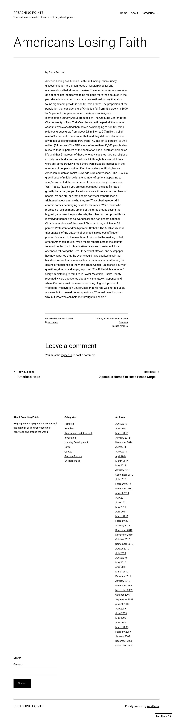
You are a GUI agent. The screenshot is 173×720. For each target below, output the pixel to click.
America (124, 326)
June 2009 (121, 613)
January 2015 (122, 437)
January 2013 (122, 470)
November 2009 (124, 590)
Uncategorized (72, 460)
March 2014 (121, 460)
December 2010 (123, 530)
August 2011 (122, 493)
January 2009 (122, 636)
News (67, 446)
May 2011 (120, 507)
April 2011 (120, 511)
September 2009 (124, 599)
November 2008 (124, 645)
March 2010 (121, 571)
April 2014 (120, 456)
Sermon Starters (73, 456)
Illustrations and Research (78, 433)
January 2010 (122, 580)
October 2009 (122, 594)
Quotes (68, 451)
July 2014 (120, 446)
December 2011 (123, 488)
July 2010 (120, 553)
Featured (69, 423)
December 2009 (123, 585)
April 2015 (120, 428)
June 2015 (121, 423)
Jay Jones (53, 322)
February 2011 (123, 520)
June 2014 (121, 451)
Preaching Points (28, 13)
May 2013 (120, 465)
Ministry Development (76, 442)
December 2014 (123, 442)
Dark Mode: (163, 716)
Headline (69, 428)
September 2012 (124, 474)
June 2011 (121, 502)
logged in (66, 355)
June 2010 (121, 557)
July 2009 (120, 608)
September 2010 (124, 543)
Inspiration (70, 437)
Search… (18, 664)
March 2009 (121, 627)
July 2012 (120, 479)
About (134, 13)
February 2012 (123, 483)
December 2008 (123, 640)
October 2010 (122, 539)
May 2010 (120, 562)
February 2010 (123, 576)
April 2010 (120, 567)
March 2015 (121, 433)
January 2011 (122, 525)
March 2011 (121, 516)
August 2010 (122, 548)
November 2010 (124, 534)
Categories (148, 13)
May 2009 (120, 617)
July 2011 (120, 497)
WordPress (153, 706)
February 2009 (123, 631)
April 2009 (120, 622)
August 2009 (122, 604)
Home (123, 13)
